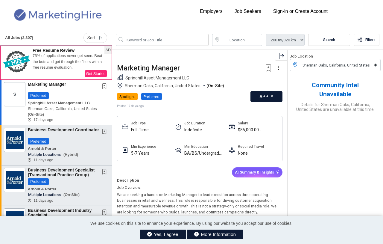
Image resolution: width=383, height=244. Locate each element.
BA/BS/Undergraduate (204, 153)
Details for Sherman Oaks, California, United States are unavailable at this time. (335, 107)
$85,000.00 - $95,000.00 (249, 129)
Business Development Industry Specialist (60, 212)
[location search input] (241, 40)
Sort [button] (95, 37)
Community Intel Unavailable (335, 90)
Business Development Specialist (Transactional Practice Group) (61, 172)
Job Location (301, 56)
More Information (215, 234)
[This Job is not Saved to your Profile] (106, 86)
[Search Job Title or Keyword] (166, 40)
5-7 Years (140, 153)
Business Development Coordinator (63, 129)
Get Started (96, 73)
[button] (56, 63)
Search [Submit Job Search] (329, 40)
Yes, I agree (162, 234)
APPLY (266, 97)
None (243, 153)
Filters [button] (367, 39)
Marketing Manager (47, 84)
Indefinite (193, 129)
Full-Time (140, 129)
